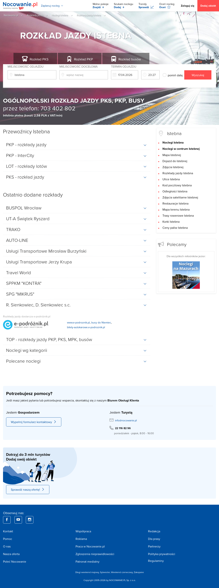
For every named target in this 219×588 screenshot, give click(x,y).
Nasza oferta (11, 554)
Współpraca (83, 531)
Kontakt (8, 531)
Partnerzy (154, 546)
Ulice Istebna (171, 179)
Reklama (81, 539)
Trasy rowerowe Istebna (178, 215)
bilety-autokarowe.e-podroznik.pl (86, 327)
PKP (83, 59)
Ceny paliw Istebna (175, 228)
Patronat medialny (87, 561)
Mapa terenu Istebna (176, 209)
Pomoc (7, 539)
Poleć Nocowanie (14, 561)
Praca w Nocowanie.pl (90, 546)
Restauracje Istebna (175, 203)
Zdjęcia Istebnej (173, 167)
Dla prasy (154, 539)
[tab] (76, 144)
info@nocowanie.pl (126, 420)
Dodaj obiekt (208, 6)
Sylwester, (105, 572)
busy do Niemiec (101, 322)
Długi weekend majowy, (87, 572)
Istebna (174, 133)
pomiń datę (174, 75)
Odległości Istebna (174, 191)
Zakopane (139, 572)
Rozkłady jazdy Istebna (177, 173)
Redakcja (154, 531)
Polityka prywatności (161, 554)
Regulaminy (156, 561)
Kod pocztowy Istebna (177, 185)
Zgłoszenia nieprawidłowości (95, 554)
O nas (7, 546)
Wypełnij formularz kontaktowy (34, 422)
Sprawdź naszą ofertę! (28, 489)
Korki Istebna (171, 221)
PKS (39, 59)
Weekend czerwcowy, (122, 572)
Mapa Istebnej (171, 155)
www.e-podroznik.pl (78, 322)
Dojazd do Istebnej (174, 161)
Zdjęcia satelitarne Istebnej (180, 197)
